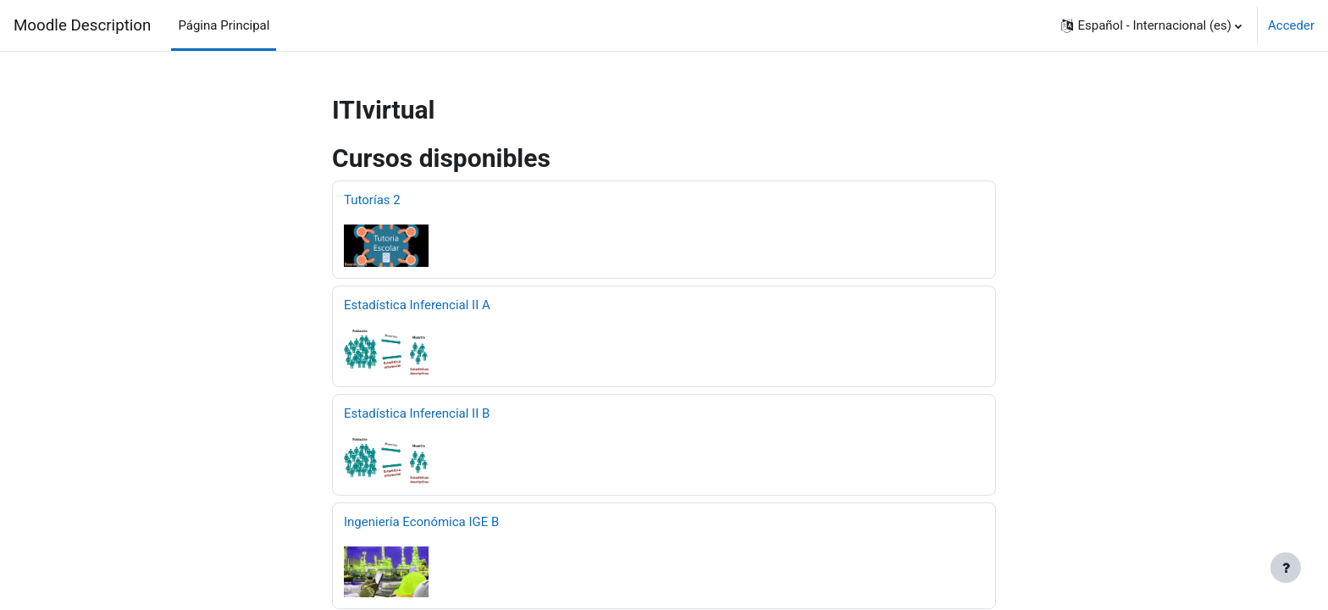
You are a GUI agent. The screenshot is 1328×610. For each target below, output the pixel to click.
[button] (1151, 25)
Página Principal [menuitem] (223, 25)
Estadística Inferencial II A (417, 305)
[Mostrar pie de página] (1285, 567)
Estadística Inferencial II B (417, 413)
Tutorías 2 (372, 200)
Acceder (1291, 25)
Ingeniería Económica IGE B (421, 522)
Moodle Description (82, 25)
